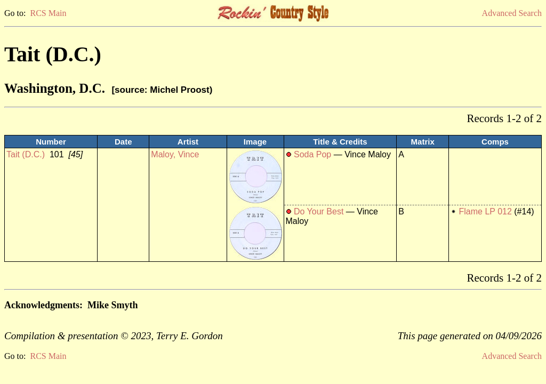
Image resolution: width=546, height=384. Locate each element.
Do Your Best (318, 211)
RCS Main (48, 13)
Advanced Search (512, 13)
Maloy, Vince (175, 154)
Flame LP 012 (485, 211)
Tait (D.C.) (25, 154)
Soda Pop (312, 154)
